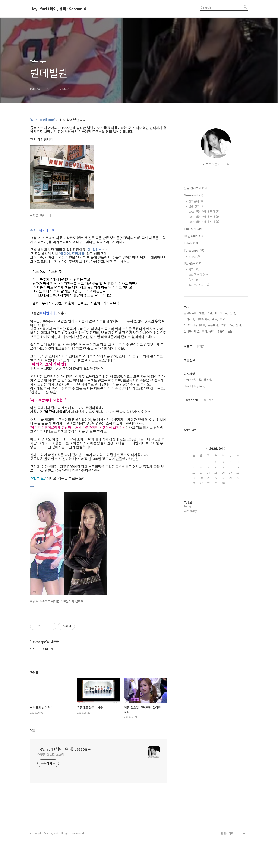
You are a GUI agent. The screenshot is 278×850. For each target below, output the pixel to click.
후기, (205, 331)
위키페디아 (47, 230)
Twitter (207, 400)
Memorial (193, 195)
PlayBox (193, 263)
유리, (212, 331)
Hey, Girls (193, 236)
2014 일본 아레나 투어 (204, 222)
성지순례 (196, 201)
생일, (210, 313)
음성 (193, 280)
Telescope (194, 250)
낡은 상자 (196, 206)
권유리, (221, 331)
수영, (215, 319)
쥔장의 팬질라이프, (195, 325)
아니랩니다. (48, 313)
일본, (202, 313)
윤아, (239, 325)
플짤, (230, 331)
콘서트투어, (191, 313)
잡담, (231, 325)
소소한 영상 (198, 274)
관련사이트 (227, 833)
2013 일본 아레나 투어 (205, 217)
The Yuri (193, 228)
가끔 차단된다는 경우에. (198, 379)
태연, (197, 331)
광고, (223, 319)
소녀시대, (189, 319)
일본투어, (213, 325)
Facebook (191, 400)
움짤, (224, 325)
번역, (233, 313)
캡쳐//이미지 (199, 285)
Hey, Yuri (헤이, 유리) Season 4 (58, 8)
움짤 (194, 269)
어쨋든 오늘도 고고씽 (50, 754)
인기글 (200, 346)
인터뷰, (188, 331)
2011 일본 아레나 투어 (205, 211)
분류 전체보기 (196, 188)
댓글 (33, 730)
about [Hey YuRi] (194, 386)
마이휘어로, (203, 319)
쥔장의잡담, (221, 313)
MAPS (194, 256)
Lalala (191, 243)
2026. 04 (216, 448)
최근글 (188, 346)
